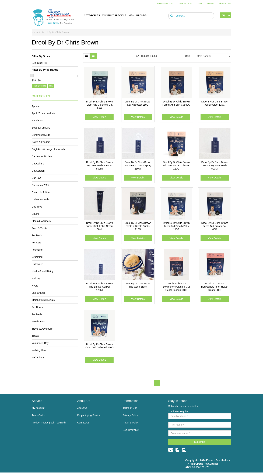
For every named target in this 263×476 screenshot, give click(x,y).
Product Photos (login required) (49, 422)
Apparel (36, 106)
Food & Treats (39, 228)
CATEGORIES (92, 15)
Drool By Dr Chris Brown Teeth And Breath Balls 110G (176, 226)
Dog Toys (37, 206)
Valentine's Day (40, 343)
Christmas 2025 (40, 185)
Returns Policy (130, 422)
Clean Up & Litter (41, 192)
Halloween (37, 264)
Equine (36, 213)
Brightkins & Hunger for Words (48, 149)
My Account (38, 407)
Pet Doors (37, 307)
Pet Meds (37, 314)
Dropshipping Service (88, 415)
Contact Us (83, 422)
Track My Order (185, 3)
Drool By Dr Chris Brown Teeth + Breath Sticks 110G (138, 226)
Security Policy (131, 430)
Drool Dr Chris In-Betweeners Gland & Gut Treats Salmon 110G (176, 286)
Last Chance (39, 292)
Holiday (36, 278)
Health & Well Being (43, 271)
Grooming (37, 257)
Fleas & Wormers (41, 221)
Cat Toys (36, 178)
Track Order (38, 415)
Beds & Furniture (41, 127)
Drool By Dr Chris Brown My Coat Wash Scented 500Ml (99, 165)
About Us (82, 407)
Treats (35, 335)
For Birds (37, 235)
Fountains (37, 249)
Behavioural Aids (41, 134)
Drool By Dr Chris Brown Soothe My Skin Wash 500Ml (214, 165)
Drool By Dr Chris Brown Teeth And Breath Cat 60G (214, 226)
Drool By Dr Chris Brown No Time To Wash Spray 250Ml (138, 165)
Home (35, 32)
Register (210, 3)
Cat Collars (38, 163)
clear (51, 86)
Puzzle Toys (38, 321)
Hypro (35, 285)
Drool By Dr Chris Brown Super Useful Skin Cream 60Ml (99, 226)
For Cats (36, 242)
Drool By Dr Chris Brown (55, 32)
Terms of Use (130, 407)
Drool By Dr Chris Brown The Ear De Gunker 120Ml (99, 286)
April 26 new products (43, 113)
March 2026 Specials (43, 300)
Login (199, 3)
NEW (131, 15)
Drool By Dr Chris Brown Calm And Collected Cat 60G (99, 104)
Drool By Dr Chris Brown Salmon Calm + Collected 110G (176, 165)
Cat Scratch (38, 170)
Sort (187, 56)
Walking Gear (39, 350)
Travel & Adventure (42, 328)
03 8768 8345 (165, 3)
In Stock (41, 62)
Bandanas (37, 120)
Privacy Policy (130, 415)
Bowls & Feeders (41, 142)
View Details (99, 117)
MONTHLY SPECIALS (114, 15)
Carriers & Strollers (42, 156)
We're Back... (39, 357)
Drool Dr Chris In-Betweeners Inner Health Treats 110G (214, 286)
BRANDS (141, 15)
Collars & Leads (40, 199)
